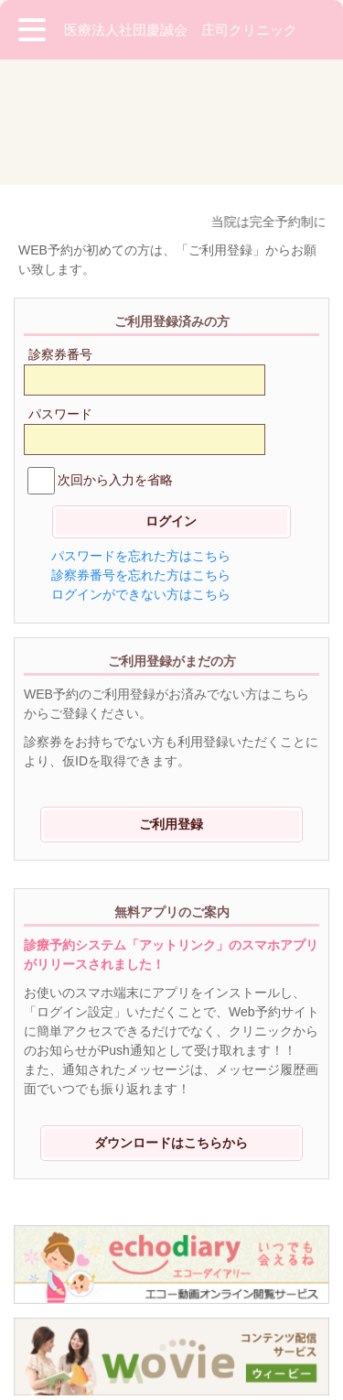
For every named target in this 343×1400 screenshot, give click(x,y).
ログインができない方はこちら (140, 468)
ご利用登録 (171, 698)
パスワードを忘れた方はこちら (140, 430)
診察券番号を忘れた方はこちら (140, 449)
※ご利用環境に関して (82, 1306)
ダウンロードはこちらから (171, 1017)
